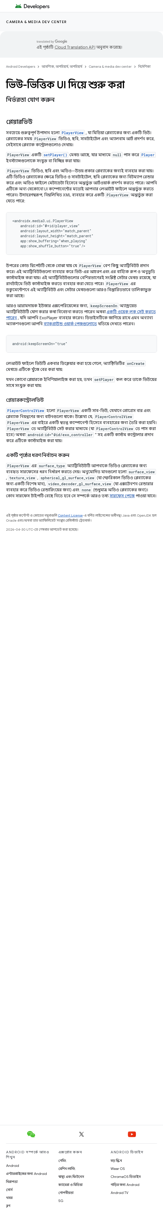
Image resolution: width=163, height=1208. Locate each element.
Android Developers (20, 66)
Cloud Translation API (75, 47)
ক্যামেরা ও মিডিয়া (70, 1184)
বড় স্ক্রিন (116, 1160)
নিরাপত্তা (12, 1181)
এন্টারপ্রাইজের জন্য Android (26, 1173)
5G (60, 1200)
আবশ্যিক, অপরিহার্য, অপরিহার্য (62, 66)
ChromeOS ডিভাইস (126, 1176)
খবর (9, 1197)
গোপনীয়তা (65, 1192)
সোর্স (9, 1189)
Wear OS (118, 1168)
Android (12, 1165)
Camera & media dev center (36, 22)
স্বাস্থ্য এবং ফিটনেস (71, 1176)
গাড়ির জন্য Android (125, 1184)
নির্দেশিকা (144, 66)
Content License (70, 515)
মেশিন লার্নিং (66, 1168)
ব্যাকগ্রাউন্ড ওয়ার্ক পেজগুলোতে (70, 324)
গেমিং (62, 1160)
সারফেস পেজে (122, 496)
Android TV (119, 1192)
